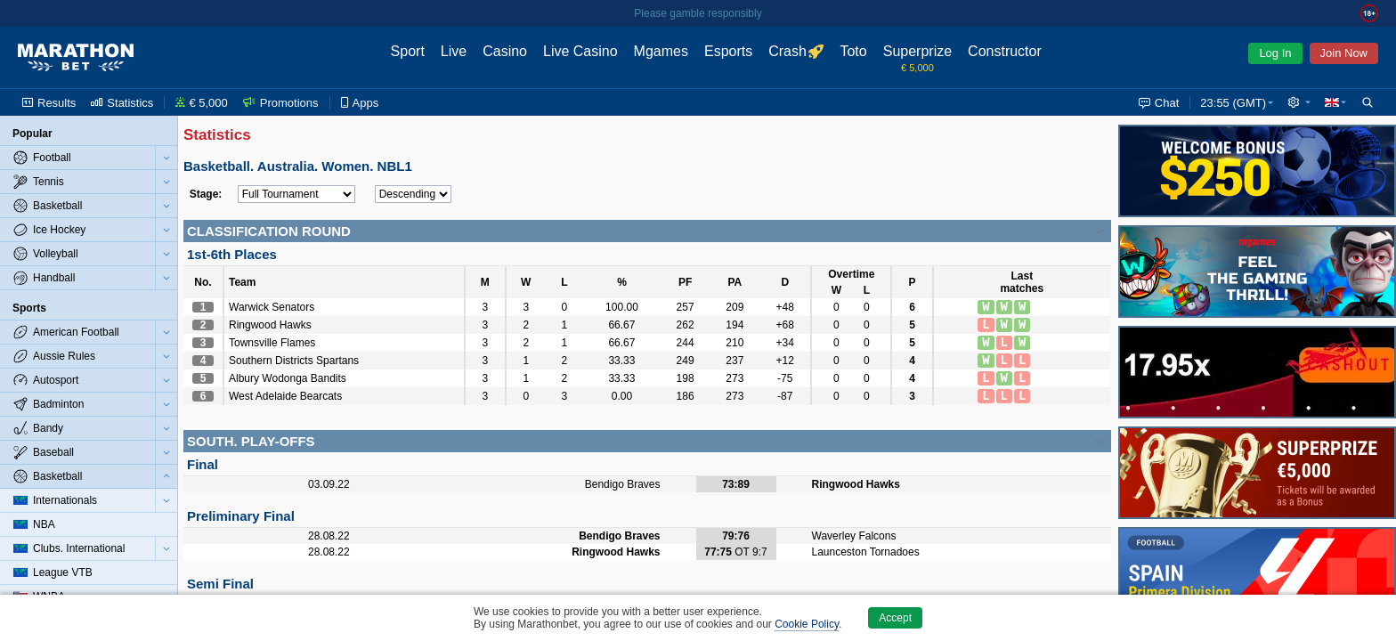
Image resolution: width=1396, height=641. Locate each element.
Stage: (206, 194)
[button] (1299, 102)
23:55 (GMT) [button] (1233, 103)
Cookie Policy (807, 624)
